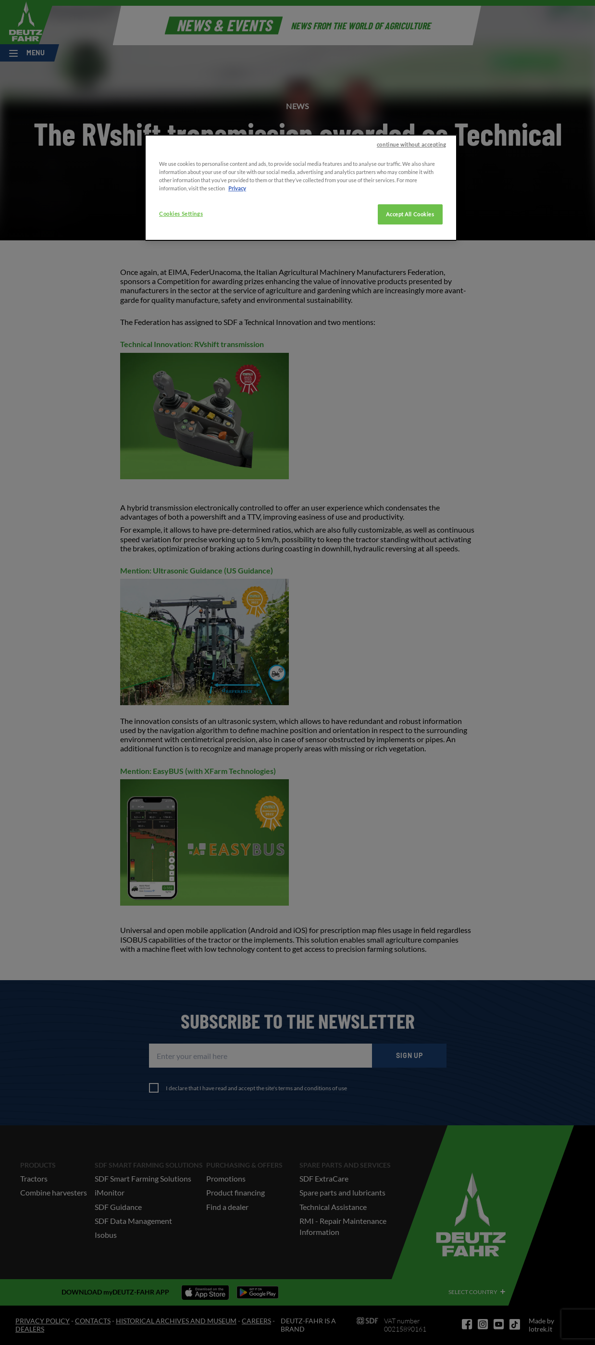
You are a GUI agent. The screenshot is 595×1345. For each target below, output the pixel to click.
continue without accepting (411, 195)
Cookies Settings (181, 264)
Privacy (237, 239)
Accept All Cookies (410, 265)
